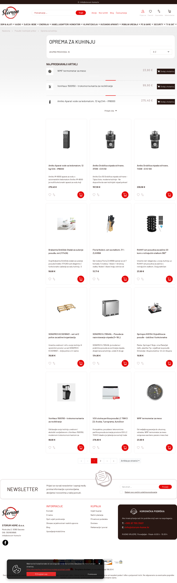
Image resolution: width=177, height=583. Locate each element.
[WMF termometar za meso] (169, 447)
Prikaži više (109, 111)
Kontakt (49, 511)
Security (158, 24)
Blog (112, 13)
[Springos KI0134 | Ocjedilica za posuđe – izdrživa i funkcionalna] (169, 363)
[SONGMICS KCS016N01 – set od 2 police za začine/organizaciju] (80, 363)
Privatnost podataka (99, 519)
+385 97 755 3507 (134, 523)
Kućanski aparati (110, 24)
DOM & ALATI (6, 24)
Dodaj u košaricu (166, 71)
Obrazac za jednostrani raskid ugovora (62, 523)
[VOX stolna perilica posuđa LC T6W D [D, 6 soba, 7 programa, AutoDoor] (125, 447)
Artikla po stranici (129, 460)
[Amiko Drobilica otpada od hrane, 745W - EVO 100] (169, 194)
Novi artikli (103, 13)
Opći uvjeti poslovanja (55, 519)
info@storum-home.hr (137, 527)
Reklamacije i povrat (99, 527)
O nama (49, 515)
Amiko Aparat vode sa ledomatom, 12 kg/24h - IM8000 (86, 101)
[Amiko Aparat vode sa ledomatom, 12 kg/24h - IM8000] (80, 194)
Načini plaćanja (97, 515)
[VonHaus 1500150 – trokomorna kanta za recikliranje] (80, 447)
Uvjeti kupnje (96, 511)
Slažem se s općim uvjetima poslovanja (141, 492)
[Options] (92, 574)
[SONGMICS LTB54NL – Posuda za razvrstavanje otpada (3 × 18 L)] (125, 363)
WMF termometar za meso (71, 70)
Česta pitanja (121, 13)
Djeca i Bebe (30, 24)
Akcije (94, 13)
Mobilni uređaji (130, 24)
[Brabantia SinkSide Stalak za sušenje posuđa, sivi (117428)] (80, 279)
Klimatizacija (90, 24)
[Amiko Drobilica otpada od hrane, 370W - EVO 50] (125, 194)
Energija (44, 24)
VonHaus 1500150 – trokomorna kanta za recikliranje (85, 85)
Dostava (94, 523)
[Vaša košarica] (169, 11)
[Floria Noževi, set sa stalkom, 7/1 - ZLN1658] (125, 279)
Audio (18, 24)
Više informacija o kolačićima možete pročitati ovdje (48, 569)
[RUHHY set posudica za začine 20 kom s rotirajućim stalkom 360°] (169, 279)
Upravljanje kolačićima (55, 531)
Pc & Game (146, 24)
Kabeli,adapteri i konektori (66, 24)
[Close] (41, 574)
